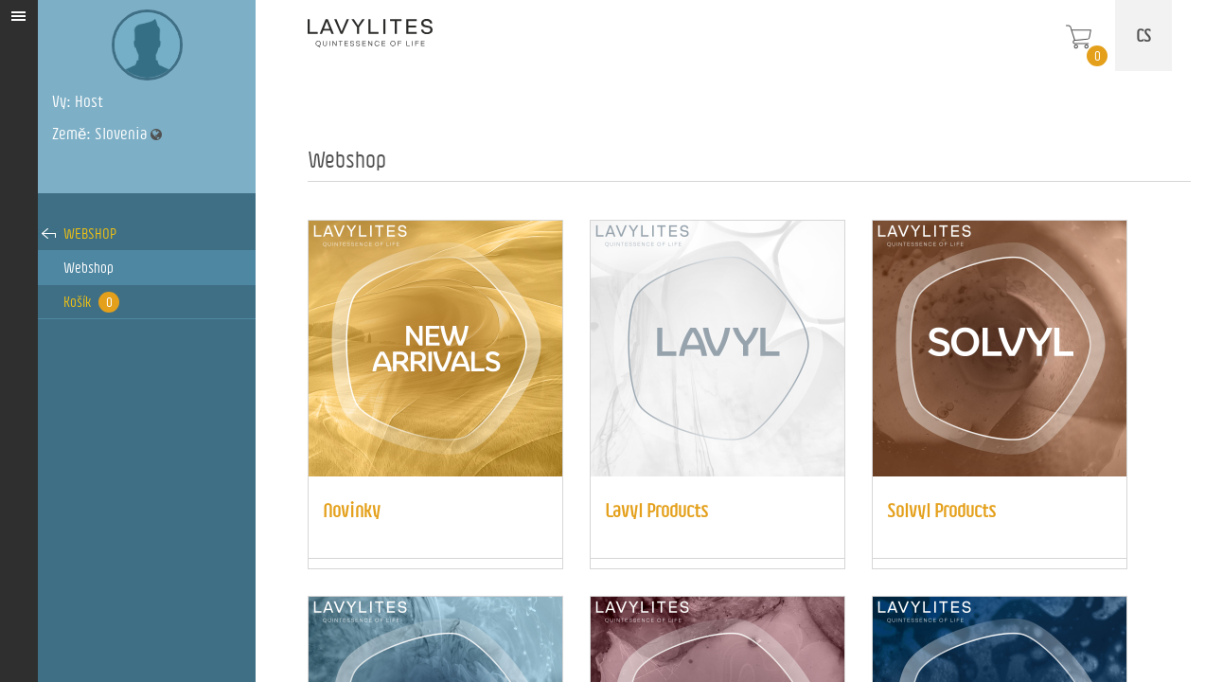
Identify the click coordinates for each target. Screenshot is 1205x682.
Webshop (89, 233)
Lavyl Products (656, 510)
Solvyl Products (941, 510)
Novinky (352, 510)
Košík (91, 302)
